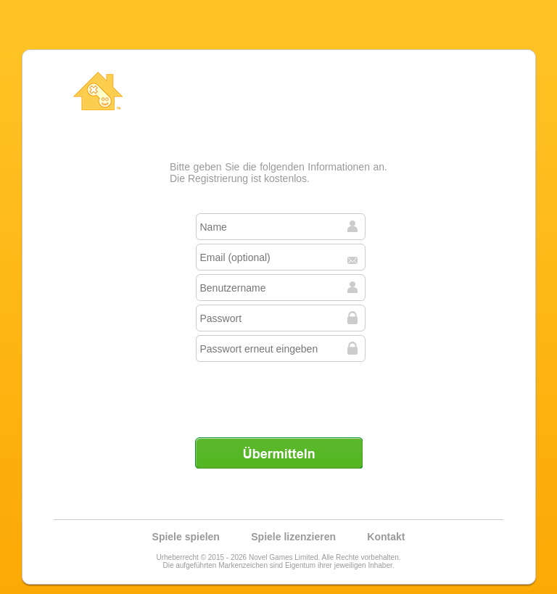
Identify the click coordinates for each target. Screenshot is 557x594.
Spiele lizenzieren (293, 537)
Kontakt (386, 537)
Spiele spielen (186, 537)
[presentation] (280, 394)
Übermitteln (278, 453)
